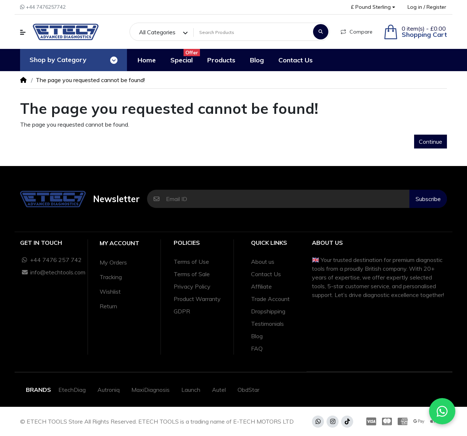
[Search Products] (252, 32)
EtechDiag (72, 389)
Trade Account (270, 298)
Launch (190, 389)
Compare (357, 31)
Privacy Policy (192, 286)
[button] (373, 7)
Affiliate (261, 286)
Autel (219, 389)
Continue (430, 141)
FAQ (257, 348)
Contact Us (266, 274)
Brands (38, 389)
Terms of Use (191, 261)
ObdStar (248, 389)
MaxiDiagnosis (150, 389)
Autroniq (108, 389)
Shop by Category (58, 59)
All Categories (157, 32)
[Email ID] (287, 199)
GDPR (182, 311)
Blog (257, 336)
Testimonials (267, 323)
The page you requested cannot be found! (90, 80)
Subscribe (428, 198)
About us (262, 261)
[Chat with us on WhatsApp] (442, 411)
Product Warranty (197, 298)
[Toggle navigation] (113, 60)
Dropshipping (268, 311)
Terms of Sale (192, 274)
